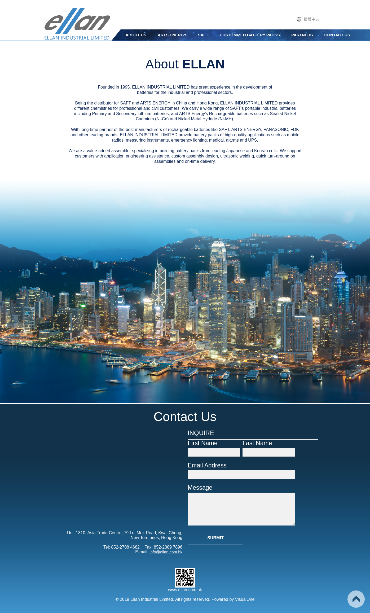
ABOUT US (136, 35)
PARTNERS (302, 35)
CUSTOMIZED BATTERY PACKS (250, 35)
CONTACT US (337, 35)
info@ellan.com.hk (165, 552)
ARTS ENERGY (172, 35)
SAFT (203, 35)
